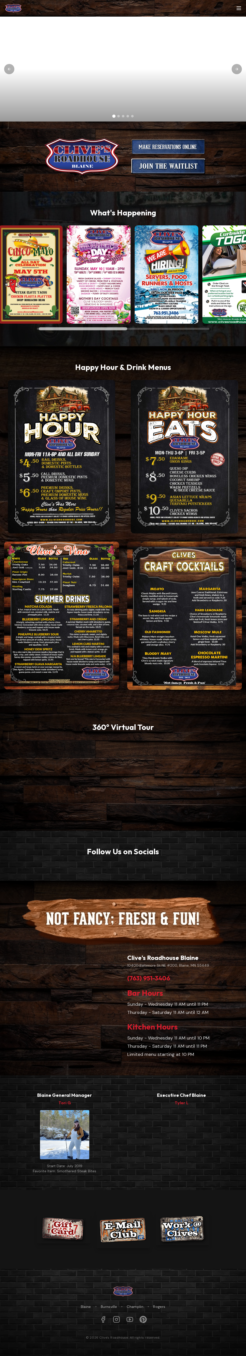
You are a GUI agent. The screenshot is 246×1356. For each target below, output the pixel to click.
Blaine (86, 1306)
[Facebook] (103, 1319)
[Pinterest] (143, 1319)
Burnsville (109, 1306)
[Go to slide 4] (127, 116)
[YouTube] (129, 1319)
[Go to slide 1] (113, 116)
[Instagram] (116, 1319)
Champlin (135, 1306)
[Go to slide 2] (118, 116)
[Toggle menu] (239, 8)
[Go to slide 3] (123, 116)
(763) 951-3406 (148, 978)
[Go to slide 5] (132, 116)
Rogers (159, 1306)
